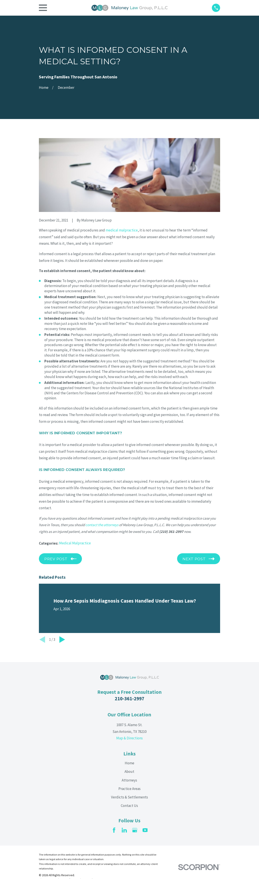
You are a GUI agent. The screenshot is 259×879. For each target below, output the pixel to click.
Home (129, 763)
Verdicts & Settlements (129, 797)
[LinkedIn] (124, 830)
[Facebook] (114, 830)
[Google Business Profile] (134, 830)
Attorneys (129, 780)
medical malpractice (122, 230)
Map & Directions (129, 738)
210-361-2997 (129, 699)
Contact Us (129, 805)
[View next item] (62, 639)
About (129, 771)
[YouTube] (145, 830)
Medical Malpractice (75, 543)
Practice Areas (129, 788)
